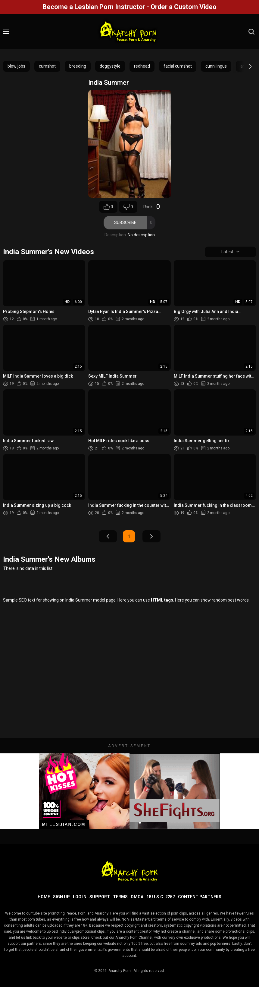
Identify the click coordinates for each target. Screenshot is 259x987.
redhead (142, 66)
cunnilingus (216, 66)
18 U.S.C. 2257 (160, 896)
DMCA (137, 896)
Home (44, 896)
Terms (120, 896)
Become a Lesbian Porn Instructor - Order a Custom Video (129, 7)
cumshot (47, 66)
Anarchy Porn (119, 971)
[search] (251, 31)
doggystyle (110, 66)
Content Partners (199, 896)
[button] (244, 66)
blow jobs (16, 66)
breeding (77, 66)
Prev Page (108, 537)
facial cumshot (178, 66)
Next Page (151, 537)
